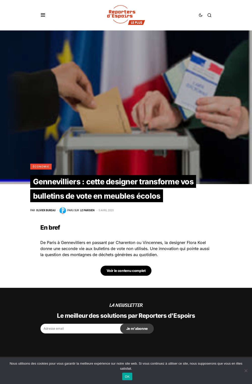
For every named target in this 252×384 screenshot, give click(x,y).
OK (127, 376)
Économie (41, 166)
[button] (43, 15)
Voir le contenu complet (126, 270)
